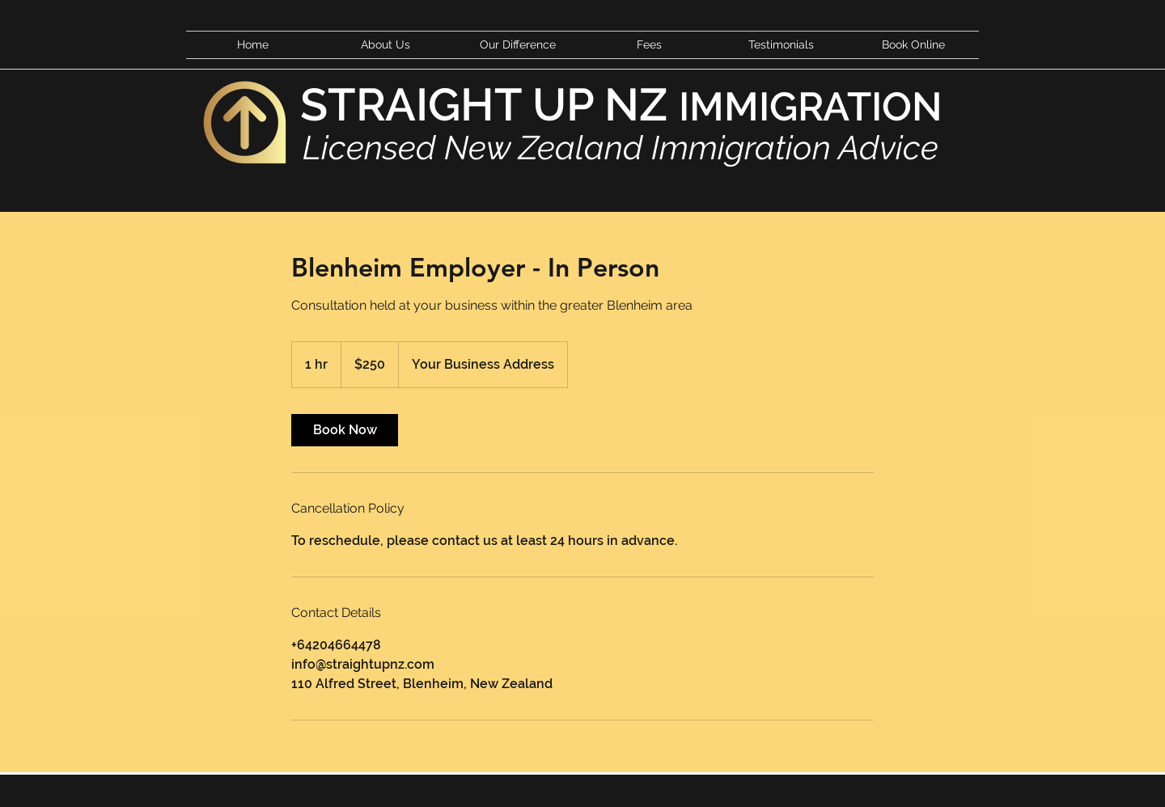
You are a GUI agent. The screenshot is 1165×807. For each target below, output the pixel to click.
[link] (344, 430)
